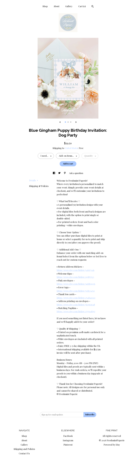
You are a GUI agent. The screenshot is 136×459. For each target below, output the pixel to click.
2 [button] (68, 122)
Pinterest (68, 444)
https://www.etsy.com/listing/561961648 (76, 304)
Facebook (68, 436)
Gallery (68, 6)
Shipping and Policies (24, 449)
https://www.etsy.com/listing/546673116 (75, 270)
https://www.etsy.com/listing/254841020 (76, 297)
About (56, 6)
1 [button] (65, 122)
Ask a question (76, 173)
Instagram (68, 440)
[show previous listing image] (60, 122)
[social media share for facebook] (54, 173)
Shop (45, 6)
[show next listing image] (76, 122)
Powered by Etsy (112, 444)
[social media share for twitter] (59, 173)
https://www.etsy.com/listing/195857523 (75, 277)
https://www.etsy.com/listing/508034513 (76, 290)
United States (71, 148)
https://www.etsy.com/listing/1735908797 (76, 311)
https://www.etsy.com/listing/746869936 (76, 283)
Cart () (82, 6)
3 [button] (70, 122)
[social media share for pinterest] (65, 173)
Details (33, 180)
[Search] (93, 6)
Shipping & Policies (38, 186)
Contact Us (24, 453)
